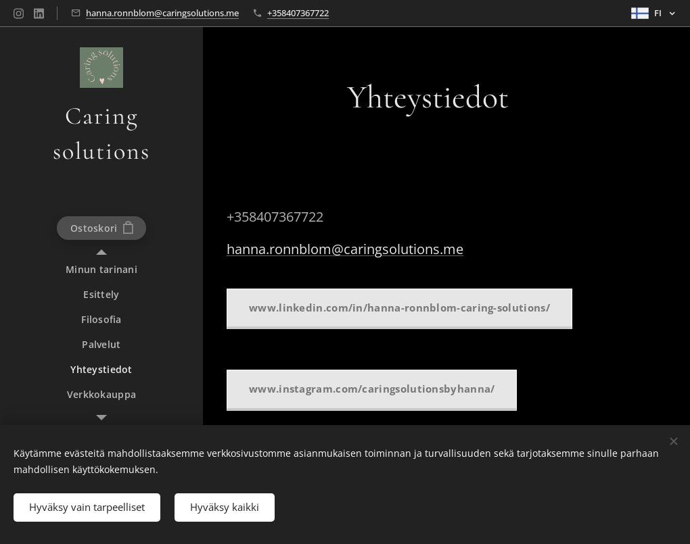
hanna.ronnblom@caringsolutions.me (162, 13)
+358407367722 (298, 13)
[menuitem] (101, 269)
